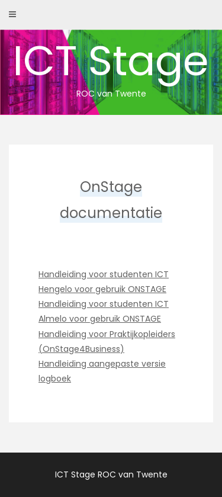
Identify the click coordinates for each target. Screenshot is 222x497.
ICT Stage (111, 65)
